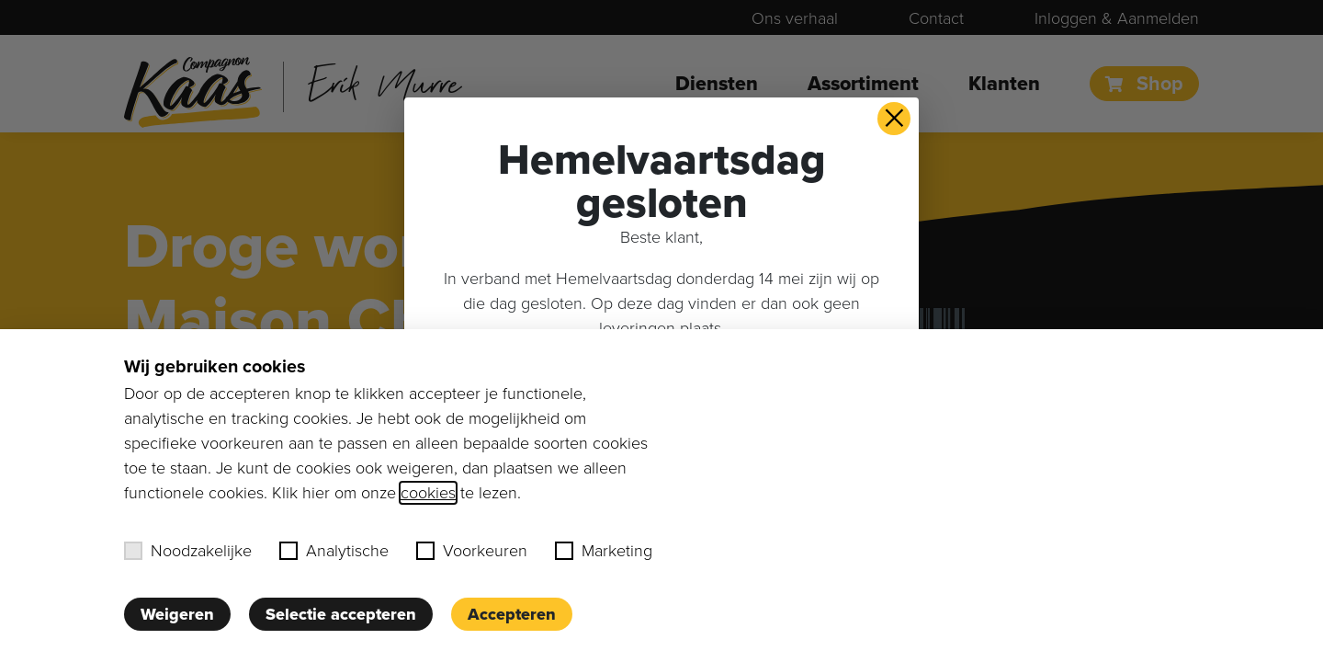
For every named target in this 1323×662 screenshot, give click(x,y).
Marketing (603, 551)
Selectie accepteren (341, 614)
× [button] (894, 118)
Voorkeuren (471, 551)
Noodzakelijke (188, 551)
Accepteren (512, 614)
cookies (428, 493)
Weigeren (177, 614)
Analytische (334, 551)
